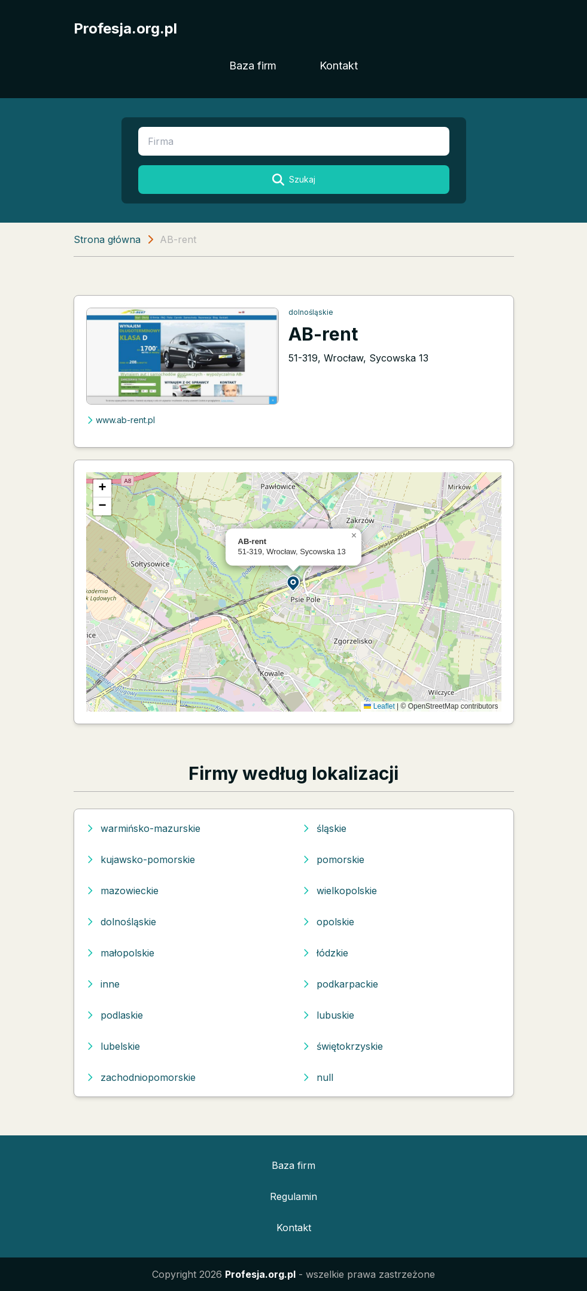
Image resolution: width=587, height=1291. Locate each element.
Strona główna (107, 239)
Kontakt (339, 65)
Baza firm (252, 65)
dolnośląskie (310, 312)
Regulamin (293, 1196)
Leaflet (379, 706)
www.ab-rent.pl (120, 420)
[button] (294, 582)
